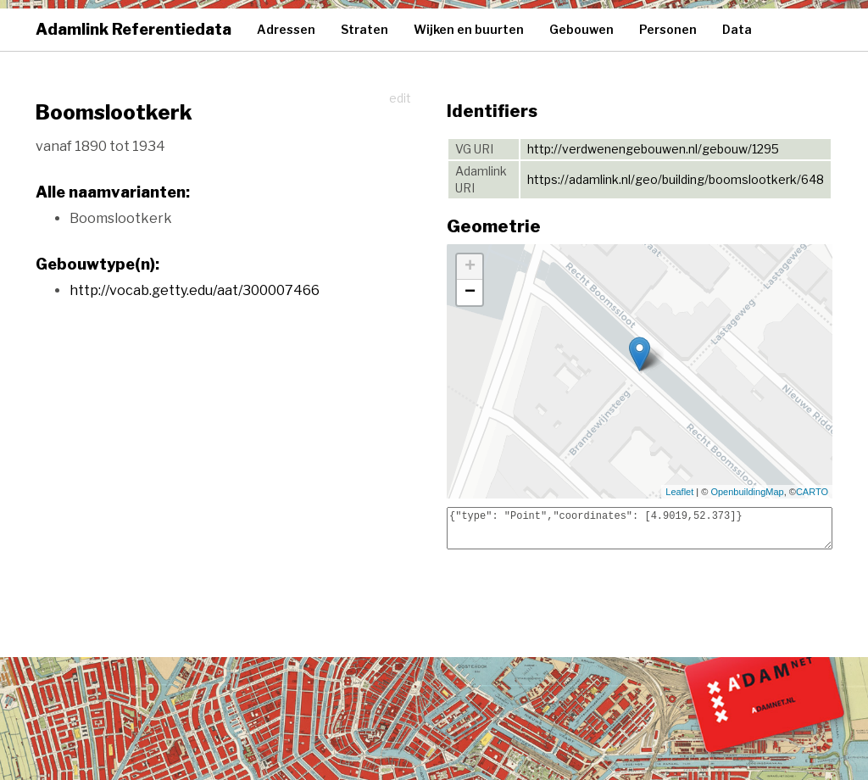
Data (737, 29)
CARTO (812, 492)
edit (400, 98)
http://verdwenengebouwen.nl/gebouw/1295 (653, 149)
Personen (668, 29)
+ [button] (470, 267)
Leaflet (679, 492)
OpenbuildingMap (746, 492)
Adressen (286, 29)
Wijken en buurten (469, 29)
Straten (364, 29)
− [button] (470, 292)
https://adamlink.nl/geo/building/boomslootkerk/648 (675, 179)
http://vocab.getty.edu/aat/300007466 (195, 290)
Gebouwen (581, 29)
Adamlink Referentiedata (133, 29)
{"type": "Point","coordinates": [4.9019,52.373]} (639, 528)
